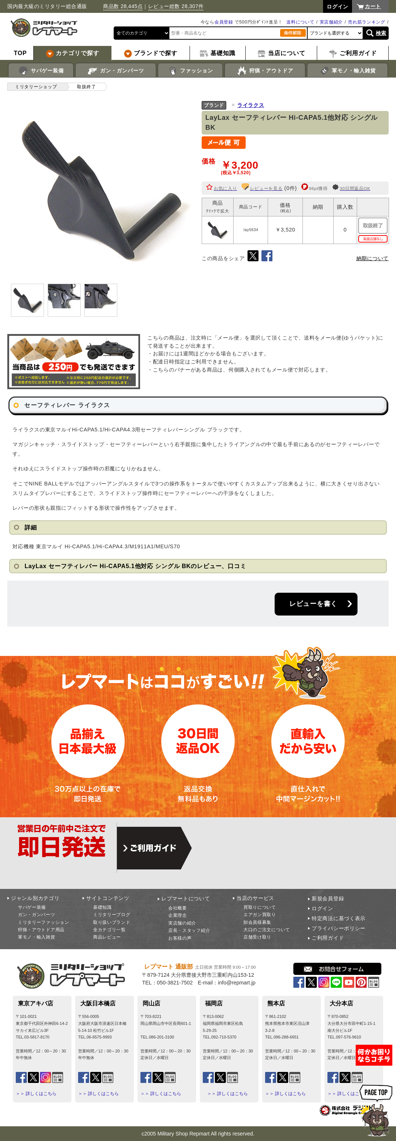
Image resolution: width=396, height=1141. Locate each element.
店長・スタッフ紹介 (189, 930)
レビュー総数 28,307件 (176, 6)
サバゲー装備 (41, 70)
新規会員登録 (328, 898)
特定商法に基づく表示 (339, 918)
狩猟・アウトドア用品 (41, 929)
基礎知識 (102, 907)
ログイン (322, 908)
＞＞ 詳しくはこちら (36, 1093)
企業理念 (177, 915)
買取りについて (259, 907)
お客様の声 (180, 938)
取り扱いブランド (112, 922)
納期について (372, 258)
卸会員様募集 (257, 922)
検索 (381, 33)
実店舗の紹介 (182, 923)
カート (373, 6)
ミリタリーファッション (43, 922)
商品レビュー (107, 937)
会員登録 (223, 22)
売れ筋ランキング (366, 22)
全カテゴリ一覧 (109, 929)
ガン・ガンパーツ (115, 70)
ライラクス (250, 105)
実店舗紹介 (331, 22)
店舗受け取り (257, 937)
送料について (300, 22)
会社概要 (177, 908)
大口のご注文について (266, 929)
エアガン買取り (259, 914)
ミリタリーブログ (112, 914)
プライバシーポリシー (339, 928)
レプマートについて (185, 898)
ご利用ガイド (328, 938)
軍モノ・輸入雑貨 (347, 70)
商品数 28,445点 (123, 6)
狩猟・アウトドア (264, 70)
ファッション (190, 70)
